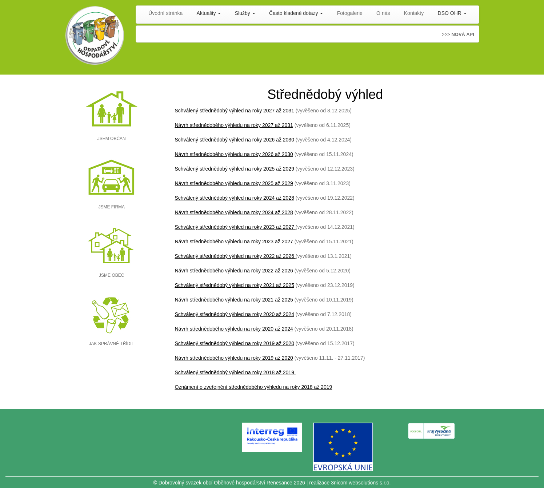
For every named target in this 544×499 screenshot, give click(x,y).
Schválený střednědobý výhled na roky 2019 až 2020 (234, 343)
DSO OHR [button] (452, 13)
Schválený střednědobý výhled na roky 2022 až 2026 (235, 256)
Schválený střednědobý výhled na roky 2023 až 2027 (234, 227)
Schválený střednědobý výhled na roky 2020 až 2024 (234, 314)
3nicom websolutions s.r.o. (361, 483)
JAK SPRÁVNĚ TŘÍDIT (111, 343)
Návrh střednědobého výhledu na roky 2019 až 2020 (234, 358)
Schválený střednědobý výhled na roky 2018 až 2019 (235, 372)
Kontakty (414, 13)
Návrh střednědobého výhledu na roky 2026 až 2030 (234, 154)
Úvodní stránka (165, 13)
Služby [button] (245, 13)
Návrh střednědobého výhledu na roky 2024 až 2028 (234, 212)
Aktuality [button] (209, 13)
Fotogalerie (350, 13)
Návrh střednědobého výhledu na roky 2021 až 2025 (235, 300)
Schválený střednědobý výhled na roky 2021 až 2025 (234, 285)
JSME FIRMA (111, 206)
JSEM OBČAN (111, 138)
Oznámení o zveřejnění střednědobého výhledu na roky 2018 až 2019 (253, 387)
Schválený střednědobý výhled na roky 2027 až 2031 (234, 110)
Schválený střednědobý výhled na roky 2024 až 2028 (234, 198)
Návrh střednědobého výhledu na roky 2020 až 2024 (234, 329)
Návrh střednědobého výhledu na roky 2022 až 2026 (235, 271)
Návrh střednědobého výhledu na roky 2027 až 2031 (234, 125)
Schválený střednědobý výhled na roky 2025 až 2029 (234, 169)
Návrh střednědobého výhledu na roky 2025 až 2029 (234, 183)
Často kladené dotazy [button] (296, 13)
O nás (383, 13)
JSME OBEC (111, 275)
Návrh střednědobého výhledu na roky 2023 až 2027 (235, 241)
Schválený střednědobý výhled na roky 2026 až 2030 (234, 140)
